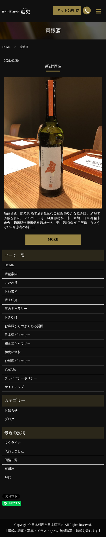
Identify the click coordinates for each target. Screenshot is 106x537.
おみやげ (11, 317)
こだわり (11, 282)
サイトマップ (14, 387)
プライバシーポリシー (21, 378)
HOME (6, 47)
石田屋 (9, 468)
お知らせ (11, 410)
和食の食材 (13, 352)
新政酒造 (53, 66)
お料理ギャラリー (17, 361)
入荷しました (14, 451)
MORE (53, 239)
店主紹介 (11, 300)
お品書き (11, 291)
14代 (8, 477)
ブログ (9, 419)
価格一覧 (11, 460)
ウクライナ (13, 442)
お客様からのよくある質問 (24, 326)
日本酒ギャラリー (17, 335)
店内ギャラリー (16, 308)
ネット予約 (66, 10)
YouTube (10, 369)
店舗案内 (11, 274)
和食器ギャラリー (17, 343)
